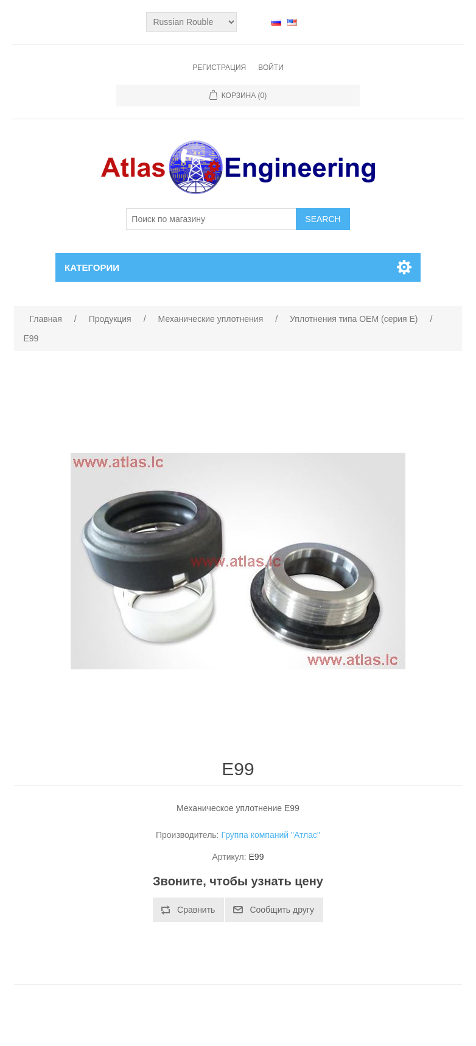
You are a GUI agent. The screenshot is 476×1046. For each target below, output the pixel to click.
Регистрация (219, 67)
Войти (271, 67)
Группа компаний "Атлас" (270, 835)
